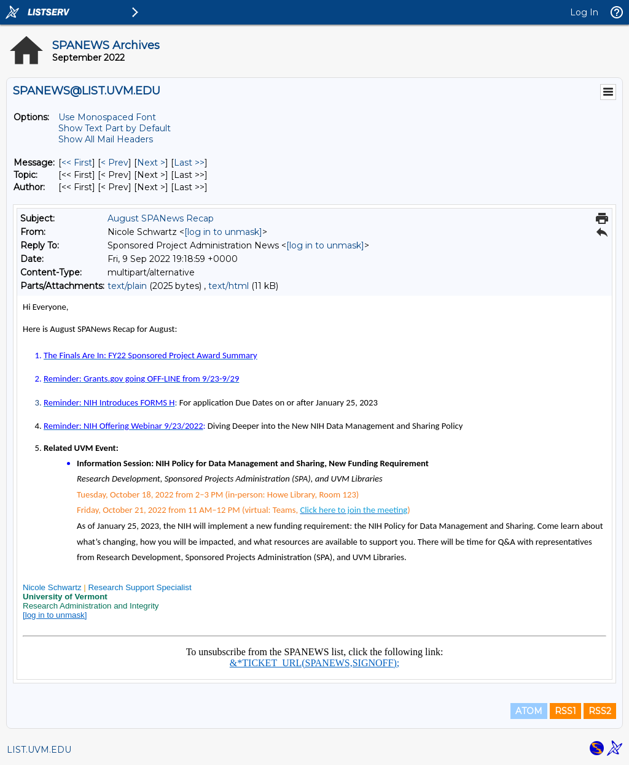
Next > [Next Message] (151, 162)
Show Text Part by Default (114, 128)
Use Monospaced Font (107, 117)
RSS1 (565, 711)
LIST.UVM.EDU (39, 749)
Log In (584, 12)
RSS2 (599, 711)
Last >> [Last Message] (189, 162)
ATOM (528, 711)
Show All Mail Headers (105, 139)
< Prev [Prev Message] (114, 162)
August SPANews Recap (160, 218)
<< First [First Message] (76, 162)
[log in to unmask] (223, 231)
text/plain (127, 285)
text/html (228, 285)
